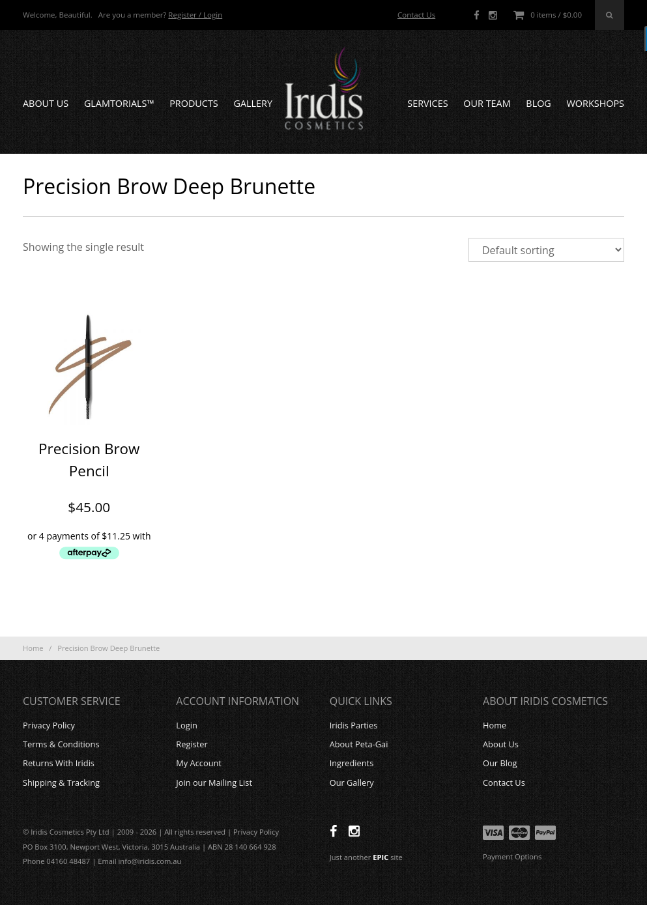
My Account (199, 763)
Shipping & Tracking (61, 782)
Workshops (595, 103)
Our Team (486, 103)
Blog (538, 103)
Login (186, 725)
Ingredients (352, 763)
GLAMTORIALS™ (119, 103)
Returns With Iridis (58, 763)
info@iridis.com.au (150, 861)
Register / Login (195, 15)
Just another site (366, 857)
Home (33, 648)
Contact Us (416, 15)
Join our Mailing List (214, 782)
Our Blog (500, 763)
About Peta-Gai (359, 744)
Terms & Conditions (61, 744)
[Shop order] (546, 250)
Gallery (252, 103)
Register (191, 744)
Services (427, 103)
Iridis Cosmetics (324, 88)
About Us (45, 103)
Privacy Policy (49, 725)
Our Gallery (352, 782)
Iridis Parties (354, 725)
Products (193, 103)
